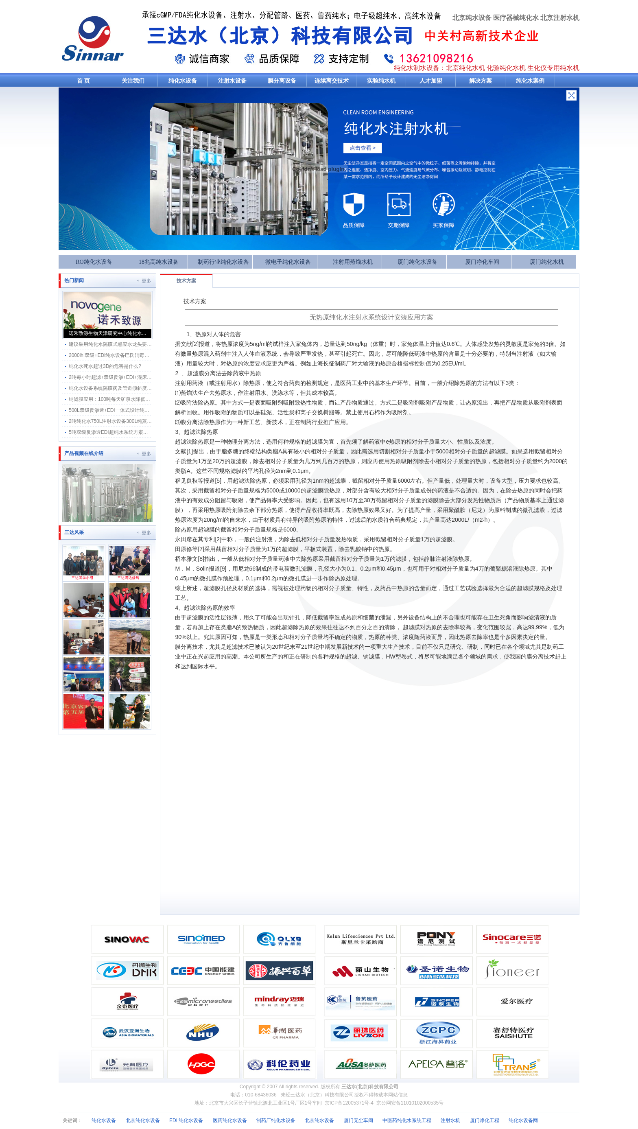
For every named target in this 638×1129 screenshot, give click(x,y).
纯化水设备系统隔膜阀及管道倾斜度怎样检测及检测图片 (130, 388)
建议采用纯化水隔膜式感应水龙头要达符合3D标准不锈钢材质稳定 (140, 344)
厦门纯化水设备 (417, 262)
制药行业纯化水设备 (223, 262)
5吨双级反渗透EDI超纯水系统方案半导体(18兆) (120, 432)
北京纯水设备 (319, 1120)
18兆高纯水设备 (159, 262)
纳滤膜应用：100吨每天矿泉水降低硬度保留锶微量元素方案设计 (139, 399)
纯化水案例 (530, 81)
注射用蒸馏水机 (353, 262)
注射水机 (450, 1120)
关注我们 (133, 81)
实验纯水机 (381, 81)
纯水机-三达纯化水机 (93, 38)
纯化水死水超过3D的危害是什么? (105, 366)
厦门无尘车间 (358, 1120)
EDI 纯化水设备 (186, 1120)
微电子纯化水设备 (288, 262)
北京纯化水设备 (143, 1120)
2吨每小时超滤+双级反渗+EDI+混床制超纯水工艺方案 (127, 377)
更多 (146, 281)
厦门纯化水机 (547, 262)
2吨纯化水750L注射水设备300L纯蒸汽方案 (115, 421)
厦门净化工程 (484, 1120)
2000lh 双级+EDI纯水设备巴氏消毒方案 (111, 355)
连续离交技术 (332, 81)
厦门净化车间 (482, 262)
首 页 (83, 81)
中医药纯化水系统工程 (406, 1120)
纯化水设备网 (523, 1120)
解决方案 (480, 81)
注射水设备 (232, 81)
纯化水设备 (182, 81)
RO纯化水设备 (94, 262)
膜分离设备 (282, 81)
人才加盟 (431, 81)
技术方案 (186, 281)
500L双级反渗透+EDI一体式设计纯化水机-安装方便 (124, 410)
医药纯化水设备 (230, 1120)
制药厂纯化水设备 (275, 1120)
